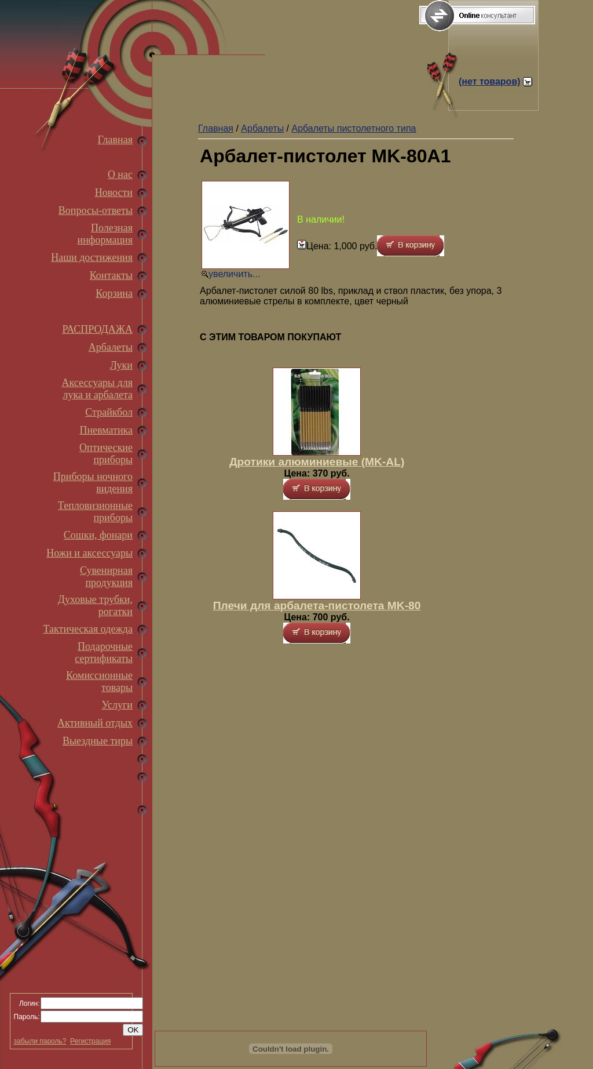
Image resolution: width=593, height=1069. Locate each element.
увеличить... (234, 274)
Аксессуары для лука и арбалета (97, 389)
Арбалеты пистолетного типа (353, 128)
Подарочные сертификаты (104, 652)
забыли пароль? (40, 1041)
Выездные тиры (98, 741)
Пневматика (106, 430)
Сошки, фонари (98, 535)
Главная (115, 140)
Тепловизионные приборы (95, 511)
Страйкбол (109, 412)
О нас (120, 174)
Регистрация (90, 1041)
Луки (121, 365)
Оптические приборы (106, 454)
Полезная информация (105, 234)
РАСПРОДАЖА (97, 329)
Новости (114, 192)
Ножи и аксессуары (89, 553)
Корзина (114, 293)
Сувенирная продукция (106, 576)
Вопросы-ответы (95, 210)
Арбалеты (111, 347)
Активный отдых (95, 723)
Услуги (117, 705)
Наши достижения (92, 257)
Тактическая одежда (88, 629)
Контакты (111, 275)
